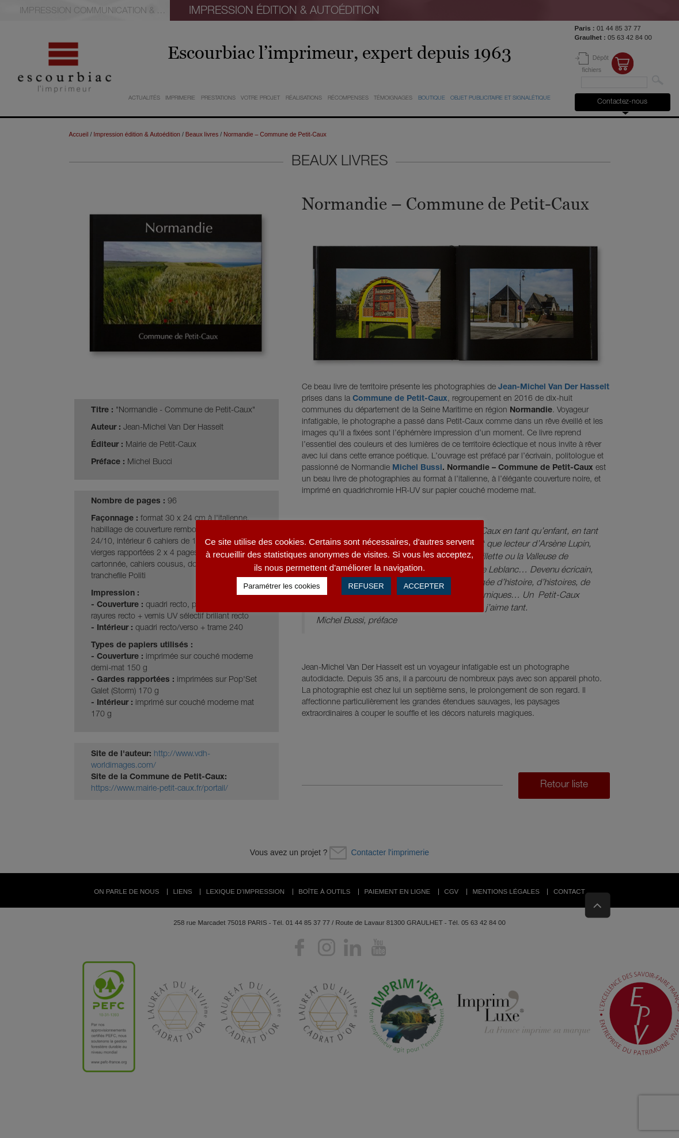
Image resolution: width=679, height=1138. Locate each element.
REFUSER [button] (366, 586)
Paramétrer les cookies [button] (282, 586)
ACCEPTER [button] (424, 586)
